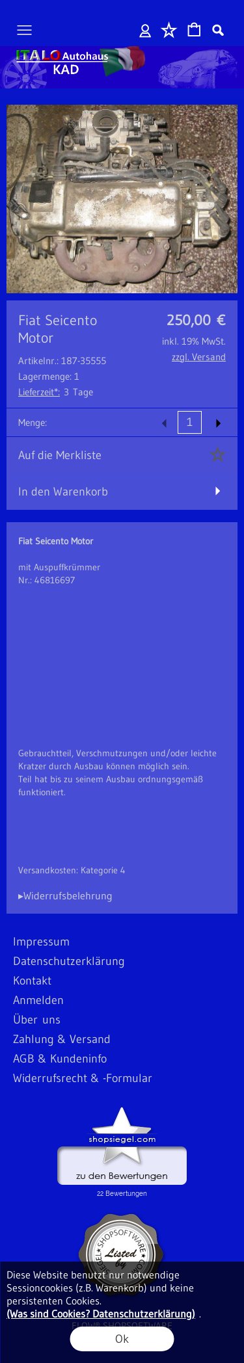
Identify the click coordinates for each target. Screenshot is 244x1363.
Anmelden (145, 30)
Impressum (41, 941)
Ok (122, 1339)
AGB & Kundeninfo (60, 1059)
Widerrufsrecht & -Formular (82, 1078)
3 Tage (55, 392)
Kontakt (32, 980)
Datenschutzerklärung (69, 961)
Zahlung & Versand (62, 1039)
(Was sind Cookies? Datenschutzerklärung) (101, 1313)
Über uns (37, 1019)
